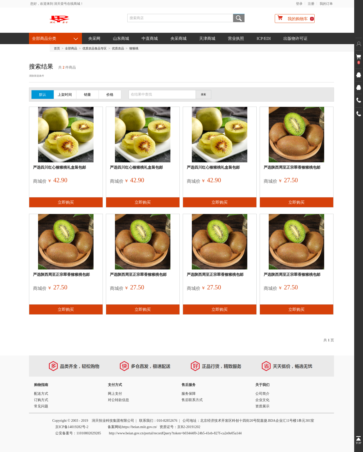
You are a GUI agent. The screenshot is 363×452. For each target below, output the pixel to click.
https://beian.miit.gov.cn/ (139, 427)
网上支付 (115, 394)
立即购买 (66, 202)
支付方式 (115, 385)
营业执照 (236, 38)
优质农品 (118, 48)
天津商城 (207, 38)
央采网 (94, 38)
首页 (57, 48)
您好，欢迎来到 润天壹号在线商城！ (56, 4)
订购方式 (41, 400)
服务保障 (189, 394)
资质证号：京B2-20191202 (180, 427)
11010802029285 (88, 433)
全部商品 (71, 48)
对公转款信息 (118, 400)
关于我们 (262, 385)
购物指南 (41, 385)
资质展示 (262, 406)
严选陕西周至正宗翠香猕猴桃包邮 (292, 167)
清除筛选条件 (36, 75)
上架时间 (65, 95)
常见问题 (41, 406)
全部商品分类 (44, 38)
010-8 (161, 421)
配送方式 (41, 394)
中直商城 (150, 38)
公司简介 (262, 394)
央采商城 (178, 38)
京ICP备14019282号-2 (71, 427)
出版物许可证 (295, 38)
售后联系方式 (192, 400)
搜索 (239, 18)
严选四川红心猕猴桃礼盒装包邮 (59, 167)
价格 (109, 95)
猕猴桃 (133, 48)
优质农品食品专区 (94, 48)
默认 (42, 95)
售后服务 (189, 385)
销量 (87, 95)
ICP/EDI (264, 38)
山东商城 (121, 38)
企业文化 (262, 400)
